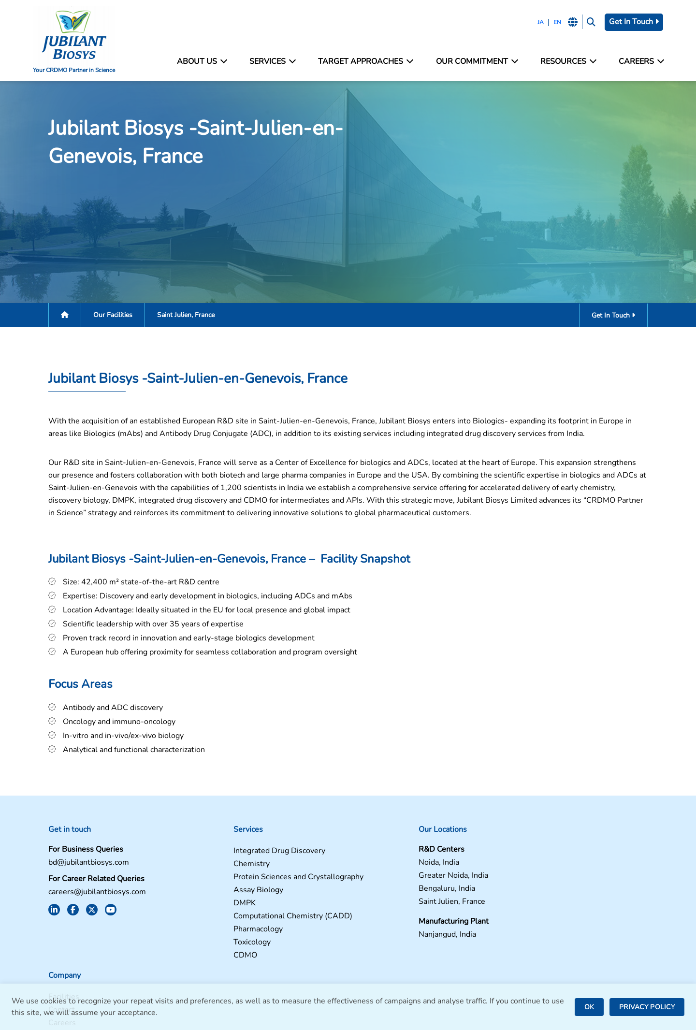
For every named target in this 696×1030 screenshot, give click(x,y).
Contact (526, 867)
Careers (639, 61)
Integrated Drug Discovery (240, 854)
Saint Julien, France (387, 905)
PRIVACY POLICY (647, 1007)
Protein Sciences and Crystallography (259, 880)
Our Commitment (475, 61)
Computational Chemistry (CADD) (253, 920)
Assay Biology (219, 894)
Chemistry (212, 867)
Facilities (528, 854)
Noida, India (374, 866)
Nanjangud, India (382, 938)
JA (537, 22)
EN (554, 22)
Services (273, 61)
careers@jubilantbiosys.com (83, 895)
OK (589, 1007)
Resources (566, 61)
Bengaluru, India (382, 892)
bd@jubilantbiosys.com (75, 866)
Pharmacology (219, 933)
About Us (203, 61)
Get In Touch (632, 21)
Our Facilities (99, 316)
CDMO (206, 959)
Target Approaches (366, 61)
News (523, 894)
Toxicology (213, 946)
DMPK (205, 907)
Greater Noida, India (388, 879)
